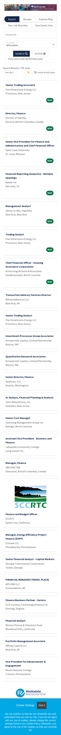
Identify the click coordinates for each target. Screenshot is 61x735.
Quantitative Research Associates (26, 356)
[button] (40, 54)
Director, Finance (16, 113)
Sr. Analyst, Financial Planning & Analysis (30, 397)
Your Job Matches (17, 25)
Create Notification (44, 72)
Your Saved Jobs (44, 25)
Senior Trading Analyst (19, 315)
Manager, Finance (16, 463)
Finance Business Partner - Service (26, 600)
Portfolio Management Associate (25, 641)
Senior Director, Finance (20, 377)
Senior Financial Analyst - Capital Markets (30, 559)
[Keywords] (30, 34)
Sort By (8, 72)
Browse (27, 19)
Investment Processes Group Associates (30, 336)
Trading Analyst (15, 234)
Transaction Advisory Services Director (28, 295)
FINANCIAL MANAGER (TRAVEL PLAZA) (27, 579)
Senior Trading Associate (20, 85)
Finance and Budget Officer (21, 514)
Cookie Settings (25, 705)
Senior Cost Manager (18, 418)
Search (12, 19)
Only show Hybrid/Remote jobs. (25, 58)
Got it (42, 705)
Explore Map (46, 19)
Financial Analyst (16, 620)
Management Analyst (18, 206)
